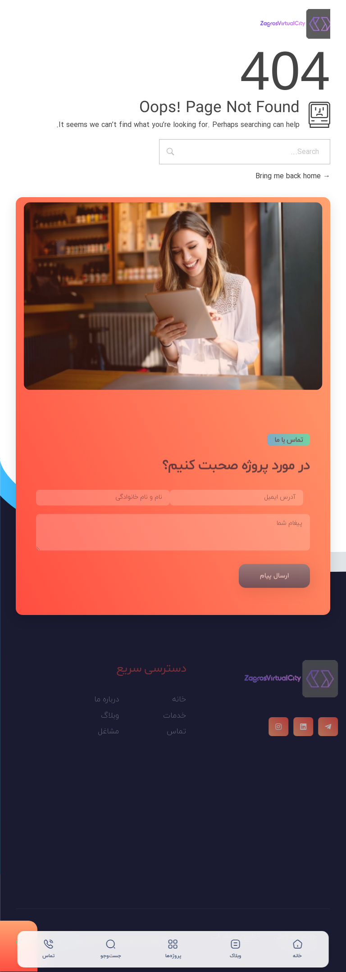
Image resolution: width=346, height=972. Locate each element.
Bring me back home (292, 176)
